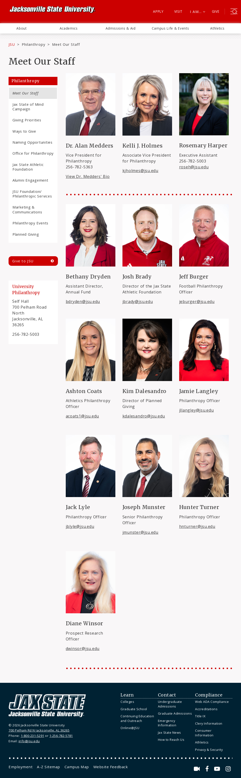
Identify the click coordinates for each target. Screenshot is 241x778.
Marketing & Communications (27, 209)
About (21, 28)
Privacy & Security (209, 749)
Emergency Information (167, 723)
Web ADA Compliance (212, 701)
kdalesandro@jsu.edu (143, 416)
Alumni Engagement (30, 180)
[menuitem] (21, 28)
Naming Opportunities (32, 142)
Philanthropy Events (30, 223)
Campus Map (77, 766)
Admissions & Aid (121, 28)
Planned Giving (25, 234)
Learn (127, 695)
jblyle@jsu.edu (80, 526)
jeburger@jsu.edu (197, 301)
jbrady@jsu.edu (137, 301)
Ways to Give (24, 131)
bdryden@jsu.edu (83, 301)
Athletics (217, 28)
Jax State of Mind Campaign (28, 106)
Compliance (208, 695)
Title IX (200, 716)
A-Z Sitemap (48, 766)
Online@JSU (129, 728)
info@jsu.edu (29, 741)
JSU (12, 44)
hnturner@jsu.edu (197, 526)
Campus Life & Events (170, 28)
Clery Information (208, 723)
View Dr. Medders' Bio (88, 176)
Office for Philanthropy (33, 153)
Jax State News (169, 732)
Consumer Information (204, 732)
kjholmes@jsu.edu (140, 170)
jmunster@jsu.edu (140, 532)
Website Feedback (110, 766)
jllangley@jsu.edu (196, 410)
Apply (158, 11)
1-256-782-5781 (61, 735)
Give (215, 11)
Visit (178, 11)
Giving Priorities (26, 119)
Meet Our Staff (25, 93)
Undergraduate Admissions (170, 703)
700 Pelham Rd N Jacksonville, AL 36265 (39, 730)
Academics (69, 28)
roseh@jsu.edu (194, 167)
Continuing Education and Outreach (137, 718)
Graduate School (133, 709)
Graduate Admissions (175, 713)
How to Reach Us (171, 739)
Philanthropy (33, 44)
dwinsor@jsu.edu (83, 648)
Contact (167, 695)
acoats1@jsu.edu (82, 416)
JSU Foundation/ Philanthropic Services (32, 193)
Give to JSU (22, 261)
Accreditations (206, 709)
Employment (21, 766)
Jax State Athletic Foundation (28, 167)
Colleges (127, 701)
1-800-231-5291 (32, 735)
